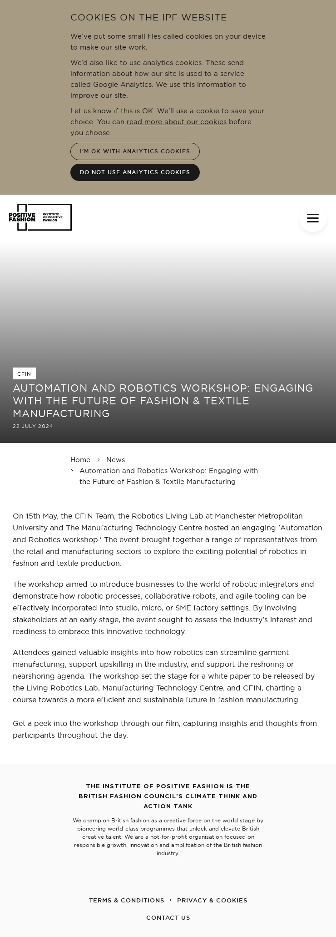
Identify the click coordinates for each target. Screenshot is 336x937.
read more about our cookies (177, 122)
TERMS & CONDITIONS (126, 900)
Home (80, 459)
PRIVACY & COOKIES (212, 900)
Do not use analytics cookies (135, 172)
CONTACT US (168, 917)
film (172, 723)
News (115, 459)
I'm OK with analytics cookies (135, 151)
